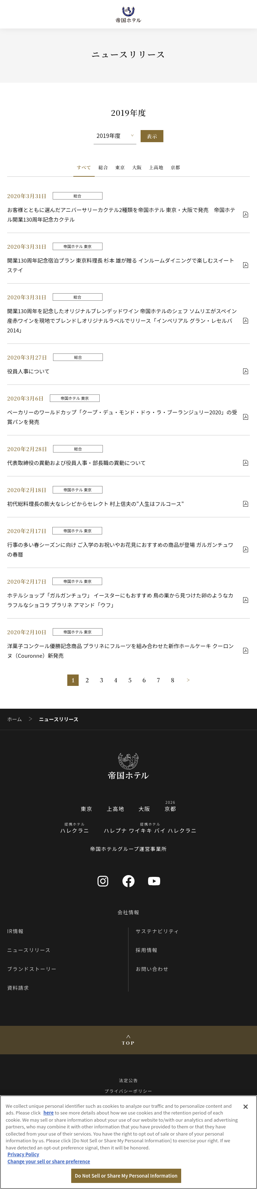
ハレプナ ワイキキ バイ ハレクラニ (150, 830)
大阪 (137, 167)
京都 (175, 167)
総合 (103, 167)
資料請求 (18, 987)
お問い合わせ (152, 968)
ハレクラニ (75, 830)
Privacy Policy (23, 1154)
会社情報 (128, 912)
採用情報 (147, 949)
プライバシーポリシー (129, 1091)
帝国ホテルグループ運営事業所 (128, 848)
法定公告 (128, 1080)
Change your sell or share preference (48, 1161)
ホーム (14, 719)
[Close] (245, 1107)
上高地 (156, 167)
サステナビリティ (157, 931)
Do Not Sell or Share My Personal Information (126, 1175)
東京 (120, 167)
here (48, 1112)
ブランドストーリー (32, 968)
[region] (128, 1142)
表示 (152, 136)
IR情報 (15, 931)
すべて (84, 167)
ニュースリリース (29, 949)
